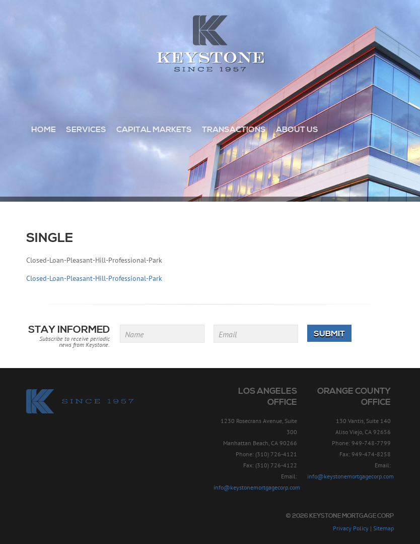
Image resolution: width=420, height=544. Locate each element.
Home (43, 130)
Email (228, 334)
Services (86, 130)
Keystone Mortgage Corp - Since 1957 (210, 44)
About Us (297, 130)
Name (134, 334)
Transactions (234, 130)
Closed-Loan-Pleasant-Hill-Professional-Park (94, 278)
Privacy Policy (351, 528)
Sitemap (383, 528)
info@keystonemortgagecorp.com (257, 487)
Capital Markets (154, 130)
